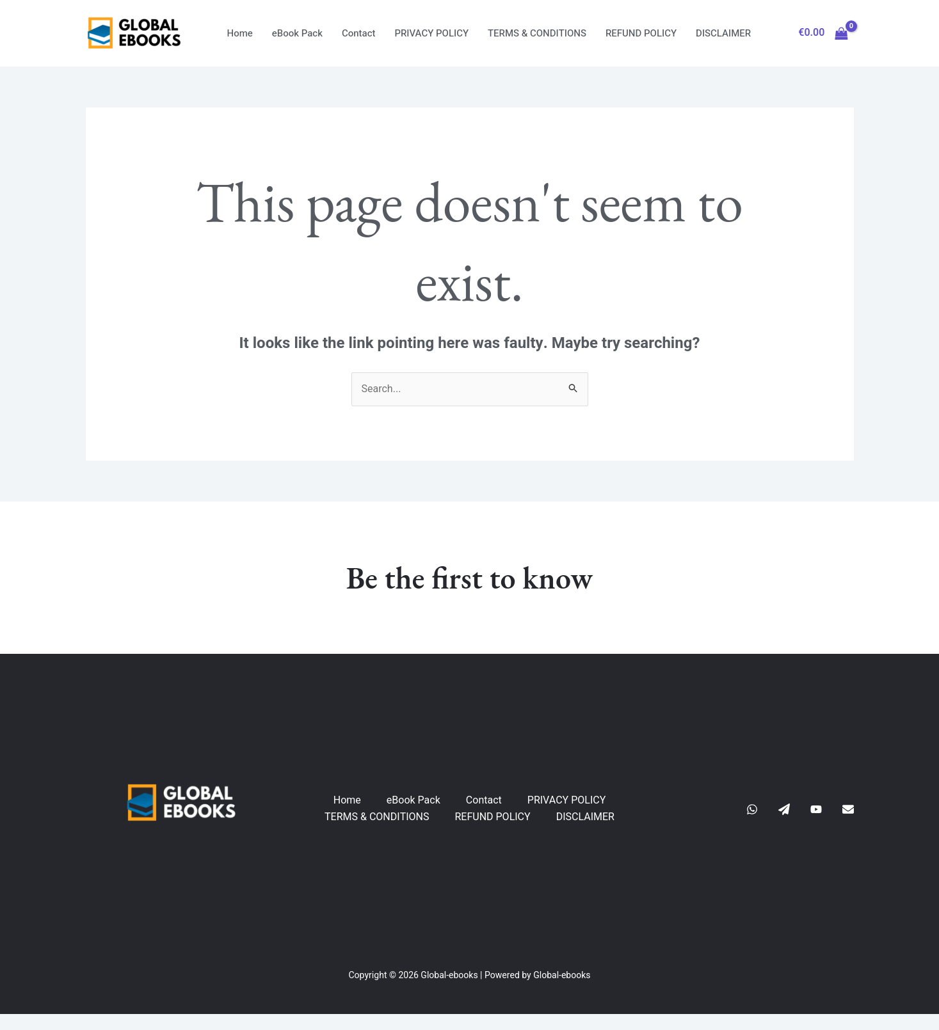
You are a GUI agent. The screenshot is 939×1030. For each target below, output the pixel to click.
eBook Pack (297, 33)
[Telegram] (784, 809)
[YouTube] (816, 809)
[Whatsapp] (752, 809)
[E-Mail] (848, 809)
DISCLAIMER (723, 33)
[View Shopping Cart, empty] (823, 33)
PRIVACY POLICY (432, 33)
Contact (359, 33)
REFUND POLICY (641, 33)
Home (240, 33)
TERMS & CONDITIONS (537, 33)
